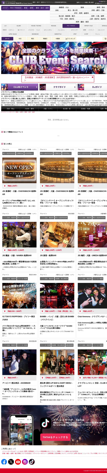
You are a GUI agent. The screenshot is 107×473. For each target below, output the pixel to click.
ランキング (70, 38)
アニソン (97, 34)
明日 (32, 38)
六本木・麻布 (29, 109)
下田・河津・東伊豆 (67, 19)
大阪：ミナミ (48, 109)
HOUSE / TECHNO (36, 25)
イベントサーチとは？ (9, 451)
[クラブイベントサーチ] (7, 112)
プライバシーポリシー (40, 453)
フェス (38, 30)
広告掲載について (60, 453)
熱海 (82, 7)
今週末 (58, 38)
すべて (7, 38)
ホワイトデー (74, 30)
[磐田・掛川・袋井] (30, 112)
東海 (25, 8)
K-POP (86, 34)
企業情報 (50, 453)
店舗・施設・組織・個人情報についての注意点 (16, 453)
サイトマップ (103, 453)
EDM (84, 30)
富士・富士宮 (73, 10)
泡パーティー (21, 30)
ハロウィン (11, 30)
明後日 (45, 38)
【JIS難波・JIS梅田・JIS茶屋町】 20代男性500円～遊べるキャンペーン (56, 78)
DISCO (4, 30)
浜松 (57, 10)
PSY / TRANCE (15, 8)
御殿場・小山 (64, 7)
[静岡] (21, 112)
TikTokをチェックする (55, 437)
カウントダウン (48, 30)
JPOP (74, 34)
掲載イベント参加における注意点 (67, 451)
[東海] (17, 112)
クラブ (5, 8)
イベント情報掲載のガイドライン (45, 451)
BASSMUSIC (35, 34)
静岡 (31, 8)
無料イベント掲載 (82, 2)
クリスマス (31, 30)
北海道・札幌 (85, 109)
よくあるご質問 (22, 451)
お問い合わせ (78, 453)
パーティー (91, 30)
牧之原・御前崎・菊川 (67, 16)
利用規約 (31, 451)
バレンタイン (61, 30)
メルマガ (70, 453)
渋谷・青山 (10, 109)
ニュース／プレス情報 (90, 453)
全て (6, 25)
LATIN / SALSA (13, 34)
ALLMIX (19, 25)
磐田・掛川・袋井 (42, 8)
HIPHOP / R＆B (88, 25)
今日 (20, 38)
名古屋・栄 (66, 109)
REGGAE (53, 25)
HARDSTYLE (57, 34)
